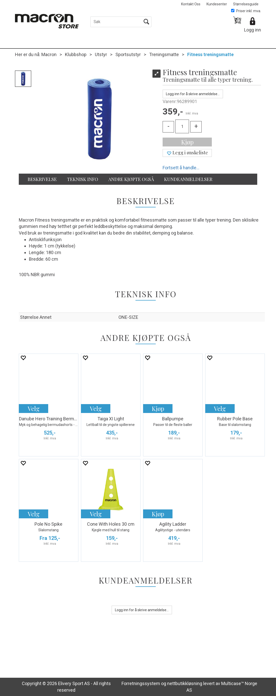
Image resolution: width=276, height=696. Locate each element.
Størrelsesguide (245, 4)
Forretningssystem (141, 683)
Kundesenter (216, 4)
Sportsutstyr (128, 54)
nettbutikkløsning (184, 683)
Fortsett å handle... (181, 167)
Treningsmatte (164, 54)
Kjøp (187, 142)
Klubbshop (76, 54)
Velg (34, 408)
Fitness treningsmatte (210, 54)
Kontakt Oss (190, 4)
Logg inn (252, 29)
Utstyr (101, 54)
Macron (49, 54)
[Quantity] (182, 126)
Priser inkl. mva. (246, 11)
